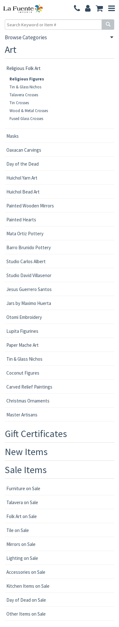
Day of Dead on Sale (26, 600)
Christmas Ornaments (28, 401)
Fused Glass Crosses (26, 118)
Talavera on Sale (22, 502)
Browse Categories (26, 37)
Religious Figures (27, 79)
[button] (99, 9)
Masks (12, 136)
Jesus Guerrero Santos (29, 289)
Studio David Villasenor (28, 275)
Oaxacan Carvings (23, 150)
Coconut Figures (22, 373)
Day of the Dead (22, 164)
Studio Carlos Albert (26, 261)
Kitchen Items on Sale (28, 586)
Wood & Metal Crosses (29, 110)
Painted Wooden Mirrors (30, 206)
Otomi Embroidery (24, 317)
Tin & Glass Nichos (25, 87)
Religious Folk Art (23, 68)
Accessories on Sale (25, 572)
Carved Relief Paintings (29, 387)
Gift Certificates (36, 434)
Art (11, 49)
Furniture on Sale (23, 488)
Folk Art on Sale (21, 516)
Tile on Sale (17, 530)
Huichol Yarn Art (21, 178)
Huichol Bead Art (23, 192)
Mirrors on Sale (21, 544)
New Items (26, 452)
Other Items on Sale (26, 614)
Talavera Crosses (24, 95)
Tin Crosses (19, 102)
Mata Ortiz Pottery (24, 234)
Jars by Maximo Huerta (28, 303)
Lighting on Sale (22, 558)
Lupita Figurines (22, 331)
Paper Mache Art (22, 345)
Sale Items (26, 470)
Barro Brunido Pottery (28, 247)
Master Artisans (21, 415)
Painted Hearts (21, 220)
